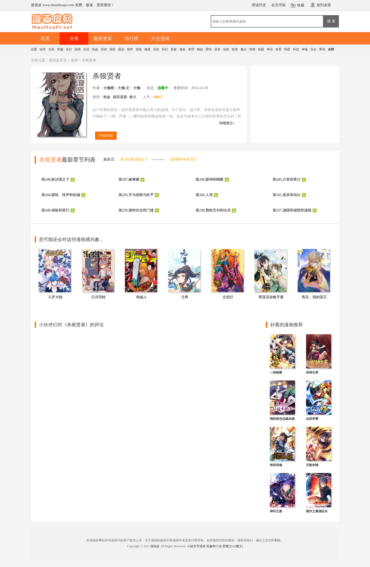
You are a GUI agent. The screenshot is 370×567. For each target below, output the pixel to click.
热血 (95, 49)
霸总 (121, 49)
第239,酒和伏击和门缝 (136, 210)
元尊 (184, 297)
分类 (74, 38)
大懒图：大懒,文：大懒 (121, 88)
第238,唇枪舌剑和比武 (213, 210)
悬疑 (174, 49)
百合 (313, 49)
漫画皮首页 (58, 60)
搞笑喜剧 (120, 97)
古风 (51, 49)
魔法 (243, 49)
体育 (278, 49)
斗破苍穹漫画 (196, 546)
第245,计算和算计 (287, 179)
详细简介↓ (227, 123)
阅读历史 (259, 5)
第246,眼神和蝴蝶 (210, 179)
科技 (296, 49)
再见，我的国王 (314, 297)
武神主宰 (312, 372)
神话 (270, 49)
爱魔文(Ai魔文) (233, 546)
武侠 (104, 49)
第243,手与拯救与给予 (136, 195)
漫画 (74, 60)
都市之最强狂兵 (317, 511)
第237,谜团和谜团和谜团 (292, 210)
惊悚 (252, 49)
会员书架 (278, 5)
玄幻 (69, 49)
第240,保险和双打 (55, 210)
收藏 (300, 5)
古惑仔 (228, 297)
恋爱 (34, 49)
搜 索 (331, 21)
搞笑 (112, 49)
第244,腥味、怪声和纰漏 (60, 195)
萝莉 (322, 49)
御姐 (200, 49)
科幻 (165, 49)
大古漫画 (160, 38)
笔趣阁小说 (214, 546)
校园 (261, 49)
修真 (147, 49)
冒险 (139, 49)
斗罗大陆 (55, 297)
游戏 (78, 49)
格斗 (132, 97)
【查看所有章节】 (182, 159)
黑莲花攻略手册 (271, 297)
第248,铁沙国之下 (134, 159)
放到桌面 (324, 5)
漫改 (182, 49)
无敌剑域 (312, 465)
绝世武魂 (276, 465)
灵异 (217, 49)
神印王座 (276, 511)
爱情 (209, 49)
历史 (156, 49)
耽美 (235, 49)
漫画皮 (155, 546)
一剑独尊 (276, 372)
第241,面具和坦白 (287, 195)
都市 (130, 49)
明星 (287, 49)
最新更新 (103, 38)
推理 (191, 49)
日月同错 (98, 297)
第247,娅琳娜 (128, 179)
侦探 (226, 49)
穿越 (60, 49)
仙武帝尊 (312, 419)
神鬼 (305, 49)
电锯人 (141, 297)
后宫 (86, 49)
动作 (43, 49)
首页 (45, 38)
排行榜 (131, 38)
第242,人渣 (204, 195)
